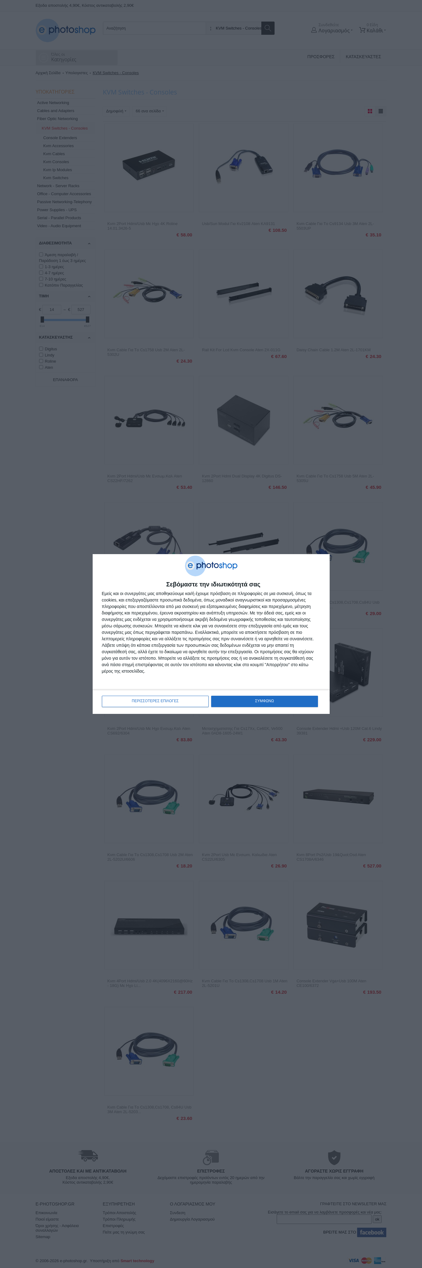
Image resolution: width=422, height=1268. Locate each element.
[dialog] (211, 634)
